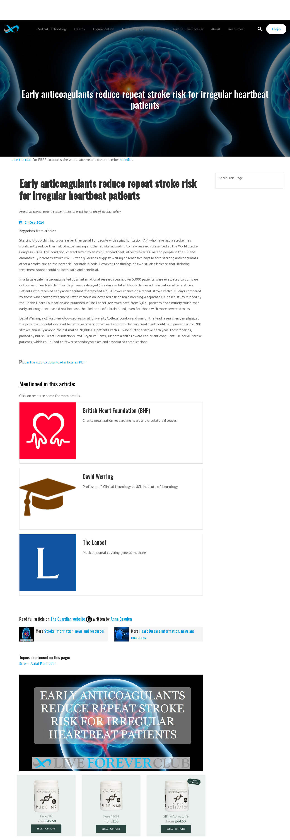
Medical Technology (51, 29)
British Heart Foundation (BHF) (117, 410)
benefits (126, 159)
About (215, 29)
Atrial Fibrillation (43, 663)
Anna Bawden (121, 619)
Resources (236, 29)
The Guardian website (68, 619)
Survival (158, 29)
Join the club (21, 159)
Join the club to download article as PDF (54, 362)
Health (79, 29)
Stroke (24, 663)
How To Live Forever (187, 29)
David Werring (98, 476)
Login (276, 29)
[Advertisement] (145, 10)
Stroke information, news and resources (74, 631)
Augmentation (103, 29)
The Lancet (95, 542)
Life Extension (133, 29)
